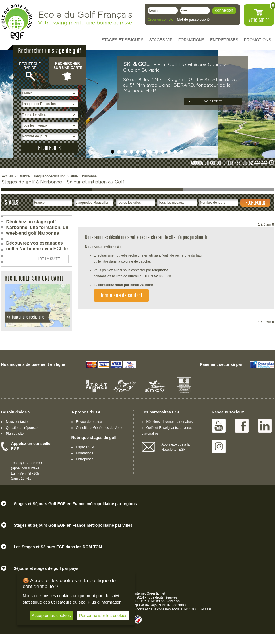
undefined (112, 152)
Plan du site (15, 434)
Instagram (219, 446)
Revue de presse (89, 422)
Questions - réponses (22, 428)
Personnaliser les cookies (103, 615)
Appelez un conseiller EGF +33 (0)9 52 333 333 (229, 163)
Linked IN (265, 426)
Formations (84, 453)
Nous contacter (17, 422)
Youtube (219, 426)
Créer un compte (160, 20)
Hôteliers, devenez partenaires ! (170, 422)
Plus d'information (104, 602)
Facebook (242, 426)
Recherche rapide (31, 71)
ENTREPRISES (224, 39)
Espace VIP (85, 447)
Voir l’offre (213, 101)
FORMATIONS (191, 39)
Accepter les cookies (51, 615)
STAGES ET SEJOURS (122, 39)
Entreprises (85, 459)
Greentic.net (156, 593)
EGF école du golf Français (16, 22)
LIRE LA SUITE (48, 259)
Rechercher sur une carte (67, 71)
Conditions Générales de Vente (99, 428)
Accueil (7, 176)
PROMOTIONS (257, 39)
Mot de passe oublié (193, 20)
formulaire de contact (121, 296)
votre (259, 20)
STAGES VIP (161, 39)
